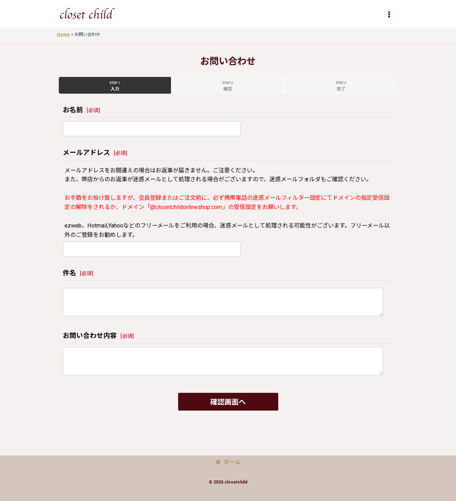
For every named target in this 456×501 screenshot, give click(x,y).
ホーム (228, 462)
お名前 (73, 110)
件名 (69, 273)
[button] (389, 15)
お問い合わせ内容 (90, 336)
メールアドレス (86, 153)
